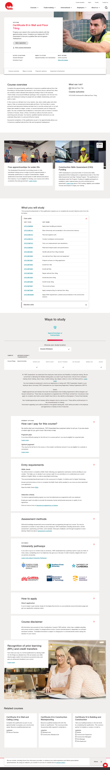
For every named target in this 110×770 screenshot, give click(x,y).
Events (96, 2)
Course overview (13, 71)
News (89, 2)
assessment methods (45, 531)
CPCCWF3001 (28, 260)
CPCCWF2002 (28, 256)
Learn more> (33, 181)
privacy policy (60, 762)
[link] (34, 9)
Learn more (70, 183)
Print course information (23, 47)
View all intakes (63, 60)
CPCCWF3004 (28, 273)
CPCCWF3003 (28, 269)
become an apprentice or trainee (47, 505)
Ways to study (27, 71)
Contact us (105, 2)
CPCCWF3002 (28, 265)
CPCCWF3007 (28, 286)
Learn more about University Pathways (34, 558)
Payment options (41, 71)
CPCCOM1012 (28, 230)
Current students (80, 2)
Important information (57, 71)
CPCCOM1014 (28, 239)
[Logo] (9, 9)
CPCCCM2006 (28, 226)
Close (96, 761)
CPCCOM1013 (28, 235)
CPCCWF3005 (28, 277)
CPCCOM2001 (28, 247)
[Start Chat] (105, 765)
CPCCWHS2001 (29, 295)
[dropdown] (55, 349)
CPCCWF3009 (28, 290)
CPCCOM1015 (28, 243)
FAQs (36, 487)
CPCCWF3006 (28, 282)
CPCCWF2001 (28, 252)
